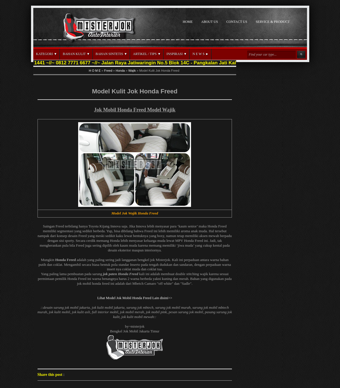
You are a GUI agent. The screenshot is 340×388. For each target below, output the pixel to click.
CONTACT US (236, 22)
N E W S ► (200, 54)
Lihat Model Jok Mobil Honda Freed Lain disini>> (134, 298)
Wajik (132, 70)
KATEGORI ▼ (46, 54)
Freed (108, 70)
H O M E (95, 70)
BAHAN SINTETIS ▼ (112, 54)
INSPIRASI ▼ (176, 54)
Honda (120, 70)
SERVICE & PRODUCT (272, 22)
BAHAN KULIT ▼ (76, 54)
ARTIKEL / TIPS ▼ (147, 54)
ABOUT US (209, 22)
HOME (188, 22)
